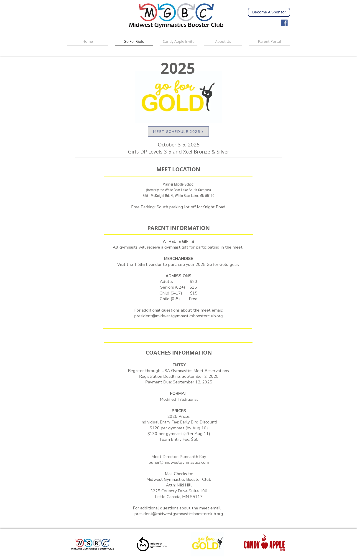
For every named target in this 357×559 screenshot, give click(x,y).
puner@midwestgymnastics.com (178, 462)
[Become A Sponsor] (269, 12)
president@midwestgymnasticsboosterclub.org (178, 316)
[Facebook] (284, 23)
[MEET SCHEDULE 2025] (178, 131)
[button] (267, 41)
